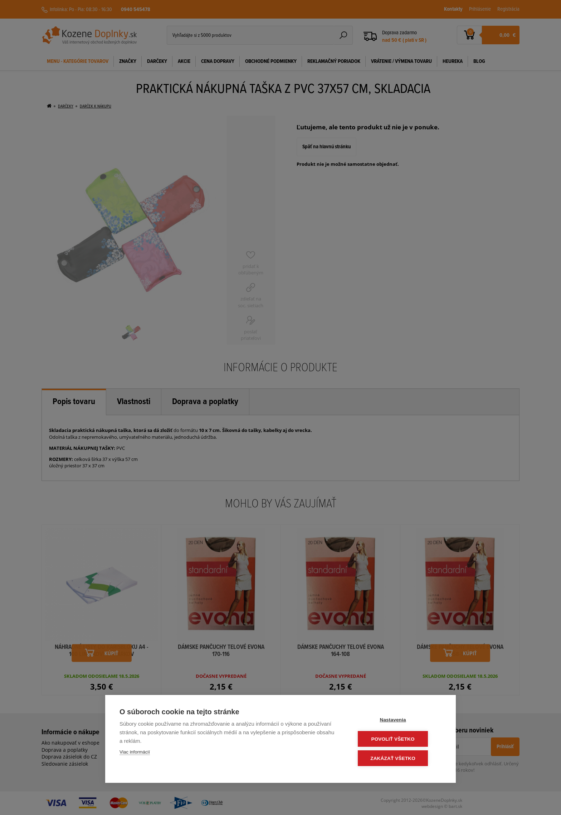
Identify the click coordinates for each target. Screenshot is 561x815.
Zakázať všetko (398, 758)
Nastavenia (398, 720)
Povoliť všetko (398, 739)
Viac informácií (134, 753)
